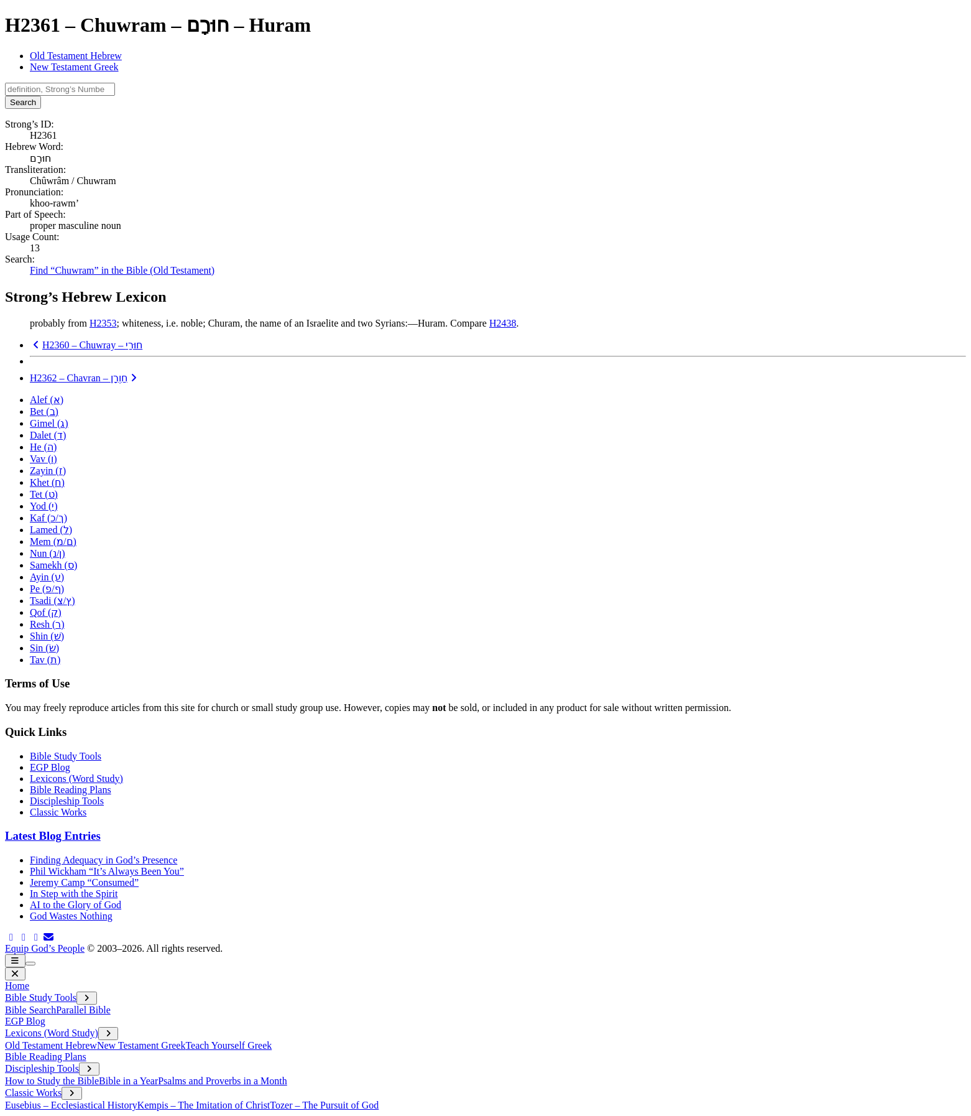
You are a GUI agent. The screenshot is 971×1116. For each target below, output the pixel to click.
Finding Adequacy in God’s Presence (103, 860)
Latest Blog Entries (53, 835)
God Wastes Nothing (71, 916)
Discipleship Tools (67, 801)
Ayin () (47, 577)
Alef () (46, 399)
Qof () (46, 612)
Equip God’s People (45, 948)
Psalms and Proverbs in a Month (222, 1081)
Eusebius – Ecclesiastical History (71, 1105)
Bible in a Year (128, 1081)
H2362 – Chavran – (85, 378)
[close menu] (15, 973)
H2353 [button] (103, 323)
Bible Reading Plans (70, 789)
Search (23, 102)
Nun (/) (47, 553)
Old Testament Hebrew (76, 55)
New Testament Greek (74, 67)
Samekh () (53, 565)
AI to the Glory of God (75, 905)
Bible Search (30, 1010)
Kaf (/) (48, 518)
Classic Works (58, 812)
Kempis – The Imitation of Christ (203, 1105)
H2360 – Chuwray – (86, 345)
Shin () (47, 636)
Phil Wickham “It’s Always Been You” (107, 871)
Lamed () (51, 529)
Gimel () (49, 423)
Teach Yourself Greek (228, 1045)
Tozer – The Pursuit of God (324, 1105)
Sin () (44, 648)
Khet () (47, 482)
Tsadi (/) (52, 600)
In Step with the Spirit (73, 893)
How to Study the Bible (52, 1081)
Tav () (45, 659)
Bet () (44, 411)
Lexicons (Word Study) (76, 778)
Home (17, 985)
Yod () (44, 506)
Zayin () (48, 470)
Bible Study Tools (65, 756)
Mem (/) (53, 541)
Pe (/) (47, 589)
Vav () (43, 458)
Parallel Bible (83, 1010)
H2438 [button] (503, 323)
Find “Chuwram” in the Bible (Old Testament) (122, 270)
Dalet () (48, 435)
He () (43, 447)
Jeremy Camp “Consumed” (84, 882)
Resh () (47, 624)
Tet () (44, 494)
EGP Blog (50, 767)
